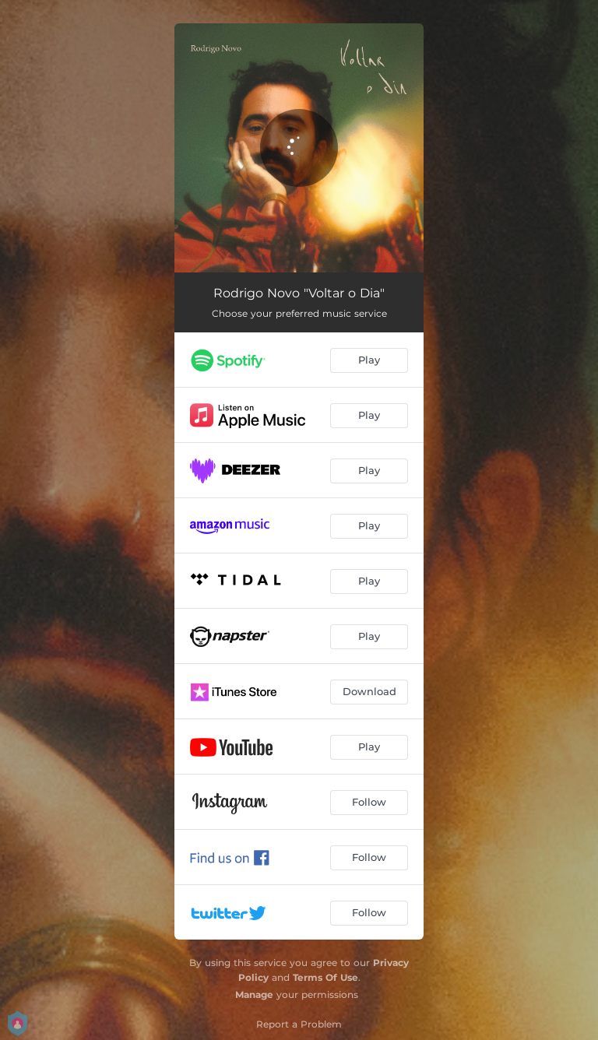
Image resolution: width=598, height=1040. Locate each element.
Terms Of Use (325, 977)
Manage (254, 994)
